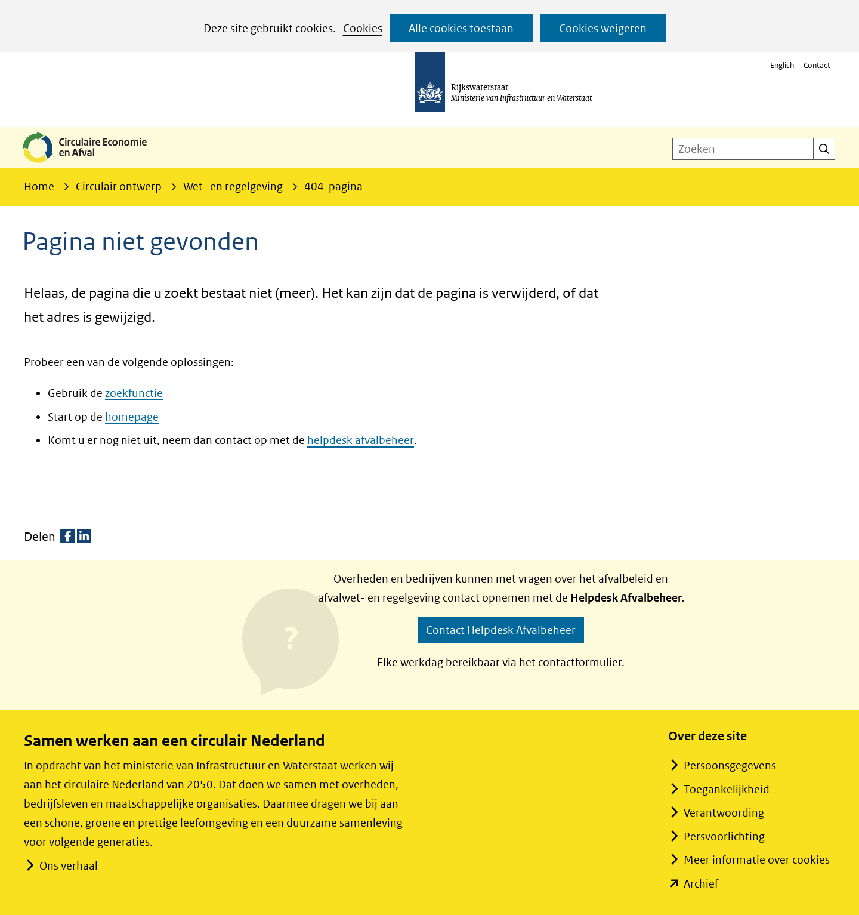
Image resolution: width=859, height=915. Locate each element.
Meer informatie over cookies (757, 860)
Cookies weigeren (603, 28)
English (782, 65)
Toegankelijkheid (727, 789)
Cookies (362, 28)
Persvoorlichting (724, 836)
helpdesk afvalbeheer (360, 440)
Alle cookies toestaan (461, 28)
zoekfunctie (134, 393)
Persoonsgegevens (730, 765)
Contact (817, 65)
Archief (701, 884)
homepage (132, 417)
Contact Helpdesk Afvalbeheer (501, 630)
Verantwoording (724, 813)
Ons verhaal (68, 866)
